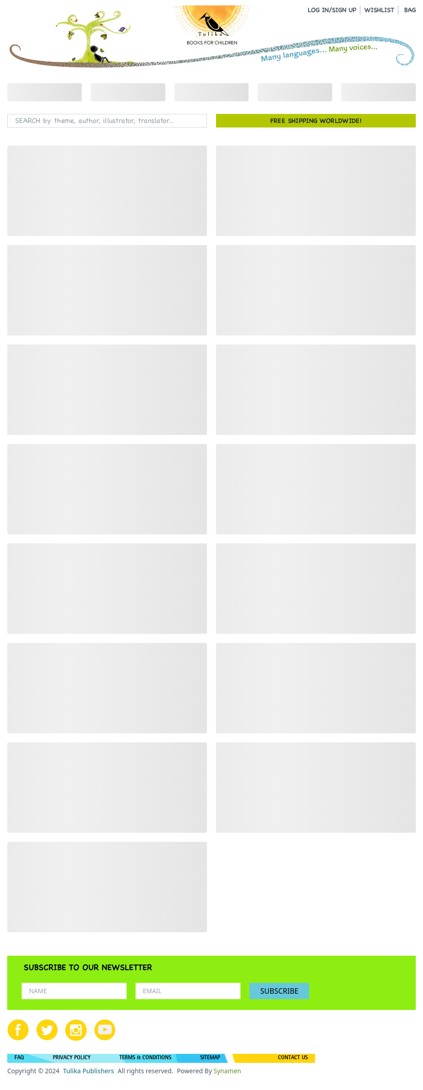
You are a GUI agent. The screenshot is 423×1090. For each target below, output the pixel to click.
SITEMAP (210, 1058)
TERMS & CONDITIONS (145, 1058)
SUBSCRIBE (279, 991)
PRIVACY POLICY (71, 1058)
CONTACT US (293, 1058)
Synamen (227, 1070)
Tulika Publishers (88, 1070)
